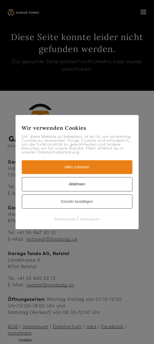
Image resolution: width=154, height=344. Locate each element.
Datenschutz (65, 219)
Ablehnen (77, 184)
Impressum (89, 219)
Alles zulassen (77, 167)
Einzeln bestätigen (77, 201)
